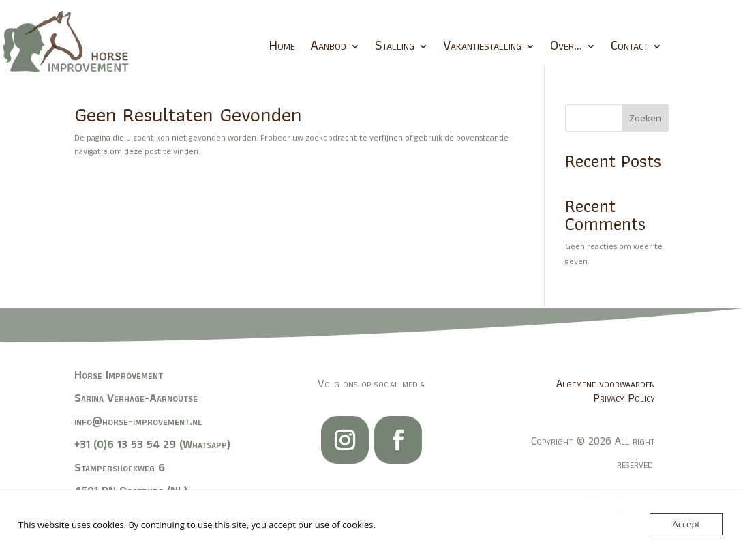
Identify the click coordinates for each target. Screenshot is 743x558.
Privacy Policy (624, 398)
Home (282, 46)
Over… (566, 46)
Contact (629, 46)
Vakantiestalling (482, 46)
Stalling (394, 46)
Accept (686, 524)
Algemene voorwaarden (605, 384)
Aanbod (328, 46)
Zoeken (645, 119)
